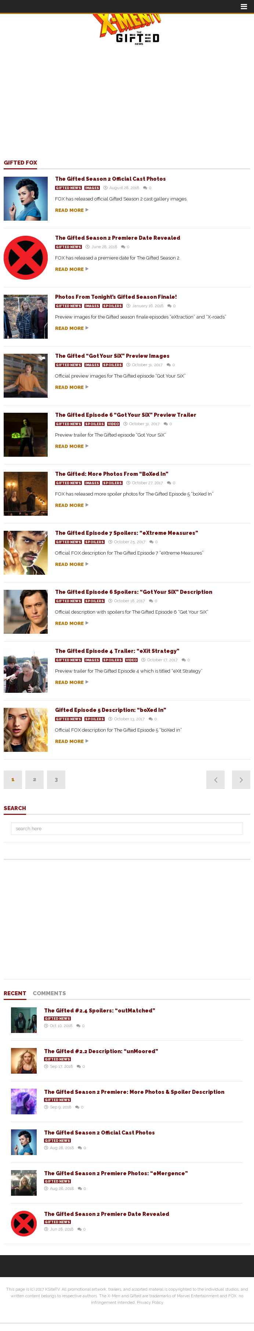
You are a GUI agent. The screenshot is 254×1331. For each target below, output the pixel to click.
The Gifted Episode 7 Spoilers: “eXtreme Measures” (126, 533)
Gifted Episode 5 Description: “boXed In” (110, 710)
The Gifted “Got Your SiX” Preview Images (112, 356)
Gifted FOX (20, 163)
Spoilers (112, 306)
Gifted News (68, 188)
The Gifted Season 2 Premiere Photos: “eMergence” (116, 1173)
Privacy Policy (150, 1302)
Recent (15, 994)
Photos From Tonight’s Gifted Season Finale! (116, 297)
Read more (69, 210)
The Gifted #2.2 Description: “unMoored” (101, 1051)
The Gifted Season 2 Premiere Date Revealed (117, 238)
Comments (49, 994)
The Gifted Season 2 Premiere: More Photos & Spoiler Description (134, 1092)
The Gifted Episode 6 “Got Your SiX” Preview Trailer (125, 415)
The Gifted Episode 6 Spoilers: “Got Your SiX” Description (133, 592)
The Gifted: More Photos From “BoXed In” (111, 474)
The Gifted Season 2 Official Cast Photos (110, 179)
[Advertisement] (127, 97)
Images (92, 188)
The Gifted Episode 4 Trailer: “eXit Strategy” (117, 651)
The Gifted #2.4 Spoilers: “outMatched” (99, 1011)
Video (113, 424)
